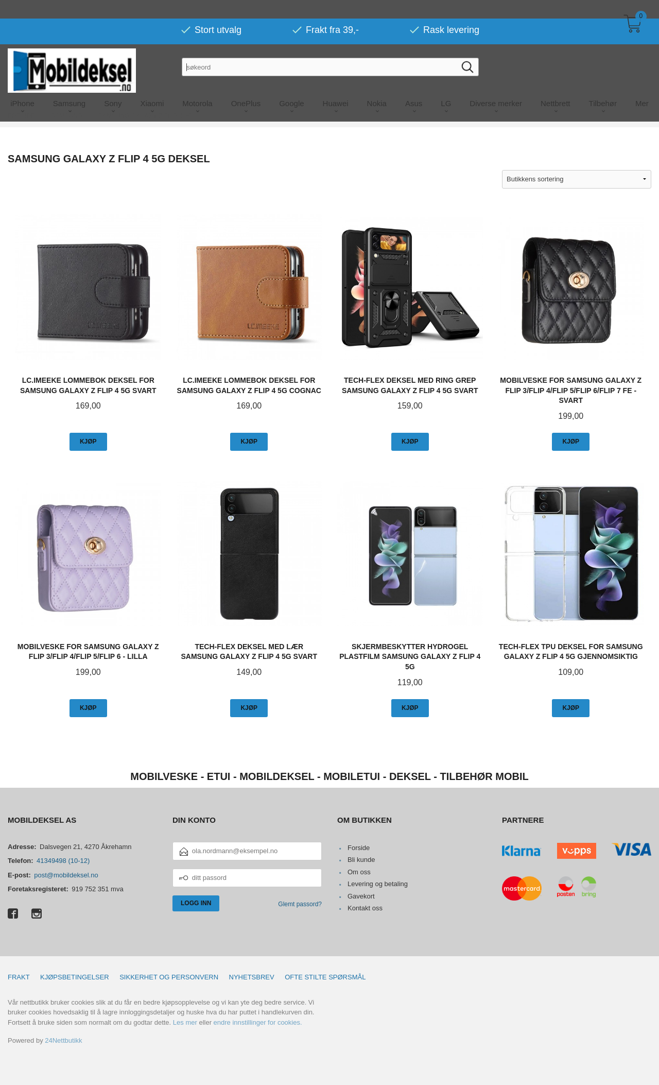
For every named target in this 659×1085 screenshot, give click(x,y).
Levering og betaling (378, 884)
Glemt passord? (300, 904)
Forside (359, 848)
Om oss (359, 872)
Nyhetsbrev (251, 977)
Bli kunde (361, 859)
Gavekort (361, 896)
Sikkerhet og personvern (168, 977)
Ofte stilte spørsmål (325, 977)
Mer (642, 84)
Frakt (19, 977)
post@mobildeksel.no (66, 875)
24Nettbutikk (63, 1040)
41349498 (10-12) (63, 860)
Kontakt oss (365, 908)
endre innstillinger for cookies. (258, 1022)
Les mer (185, 1022)
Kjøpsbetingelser (74, 977)
